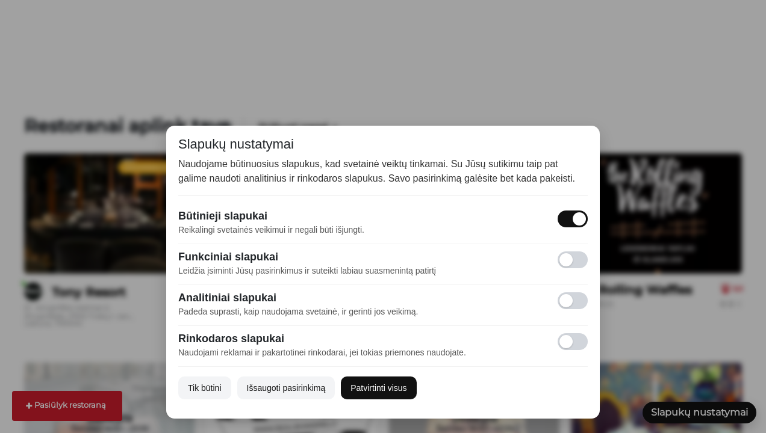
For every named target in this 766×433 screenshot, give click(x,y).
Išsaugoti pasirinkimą (286, 388)
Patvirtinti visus (378, 388)
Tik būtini (205, 388)
